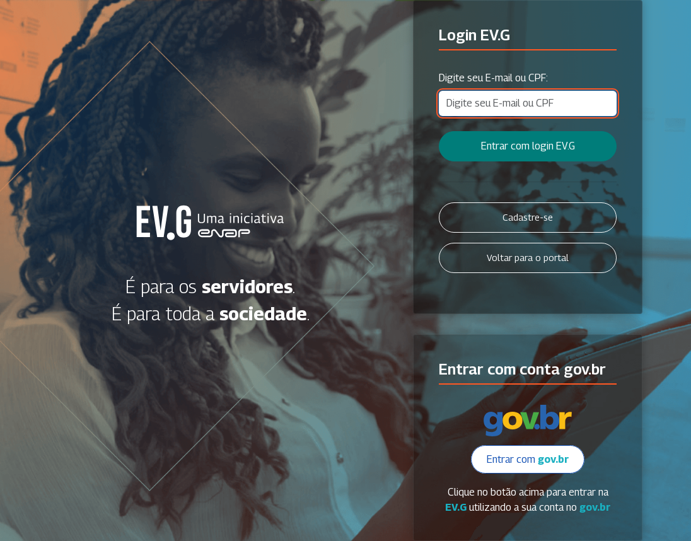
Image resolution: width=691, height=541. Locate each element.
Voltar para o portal (528, 257)
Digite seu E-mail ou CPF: (493, 78)
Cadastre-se (527, 217)
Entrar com (528, 459)
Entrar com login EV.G (528, 146)
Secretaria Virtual (210, 222)
